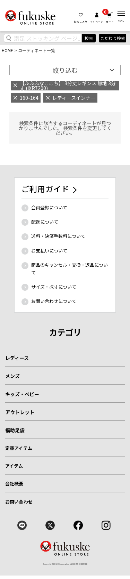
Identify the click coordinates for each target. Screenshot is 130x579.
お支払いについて (49, 250)
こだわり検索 (112, 38)
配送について (44, 221)
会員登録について (49, 207)
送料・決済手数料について (58, 236)
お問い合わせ (19, 501)
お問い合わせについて (53, 301)
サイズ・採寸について (53, 286)
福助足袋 (15, 430)
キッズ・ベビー (22, 394)
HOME (7, 50)
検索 (89, 38)
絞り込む (65, 69)
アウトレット (19, 412)
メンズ (12, 375)
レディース (17, 357)
